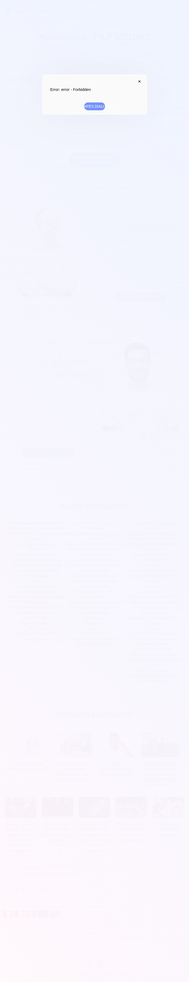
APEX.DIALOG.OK (94, 106)
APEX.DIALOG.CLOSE (138, 81)
